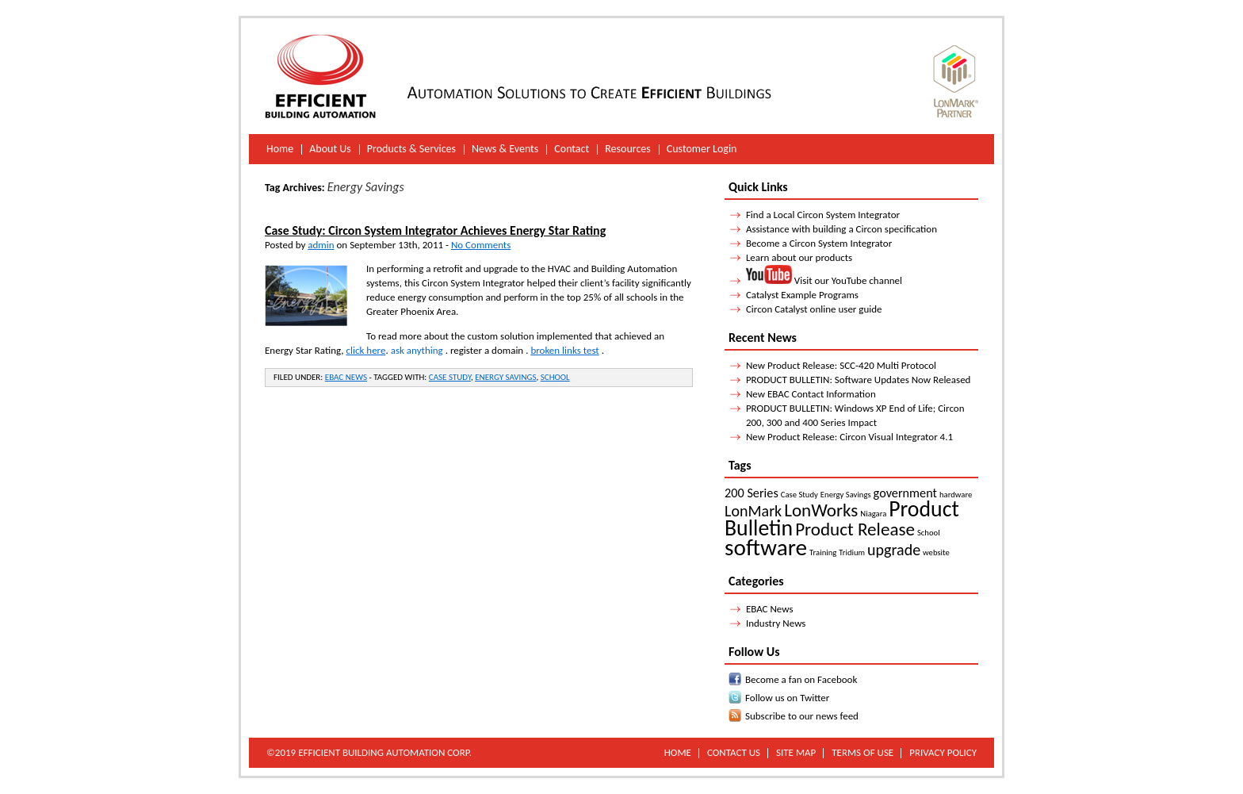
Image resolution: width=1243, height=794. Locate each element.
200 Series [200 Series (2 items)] (751, 493)
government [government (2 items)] (905, 493)
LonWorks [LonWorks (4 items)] (821, 510)
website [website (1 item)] (936, 552)
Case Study (450, 377)
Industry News (776, 623)
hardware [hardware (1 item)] (955, 494)
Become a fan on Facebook (801, 679)
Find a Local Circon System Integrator (823, 215)
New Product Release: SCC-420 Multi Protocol (841, 365)
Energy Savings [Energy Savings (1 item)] (845, 494)
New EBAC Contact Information (811, 394)
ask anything (417, 350)
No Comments (481, 245)
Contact (571, 148)
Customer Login (702, 148)
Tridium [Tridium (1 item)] (852, 552)
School (555, 377)
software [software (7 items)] (766, 547)
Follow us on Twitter (787, 698)
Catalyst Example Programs (802, 295)
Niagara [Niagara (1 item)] (873, 513)
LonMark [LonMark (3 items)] (753, 510)
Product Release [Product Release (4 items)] (855, 529)
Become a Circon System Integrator (819, 243)
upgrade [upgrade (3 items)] (893, 549)
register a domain (486, 350)
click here (366, 350)
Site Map (796, 752)
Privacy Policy (943, 752)
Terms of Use (862, 752)
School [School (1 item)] (928, 532)
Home (279, 148)
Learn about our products (799, 257)
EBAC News (346, 377)
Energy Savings (505, 377)
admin (321, 245)
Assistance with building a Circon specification (841, 229)
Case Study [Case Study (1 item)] (799, 494)
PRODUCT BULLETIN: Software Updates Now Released (858, 379)
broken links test (564, 350)
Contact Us (733, 752)
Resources (628, 148)
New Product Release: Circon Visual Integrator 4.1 (849, 437)
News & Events (505, 148)
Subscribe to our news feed (802, 716)
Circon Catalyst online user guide (814, 309)
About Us (330, 148)
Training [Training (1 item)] (822, 552)
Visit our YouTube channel (824, 280)
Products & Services (411, 148)
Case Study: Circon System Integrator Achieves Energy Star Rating (435, 230)
